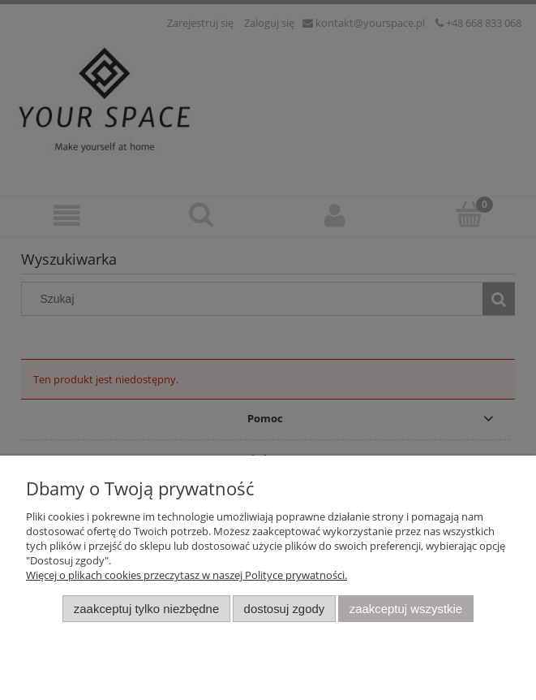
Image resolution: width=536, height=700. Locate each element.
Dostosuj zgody (284, 609)
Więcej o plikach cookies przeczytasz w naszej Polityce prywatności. (186, 575)
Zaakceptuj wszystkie (405, 609)
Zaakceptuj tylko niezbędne (146, 609)
